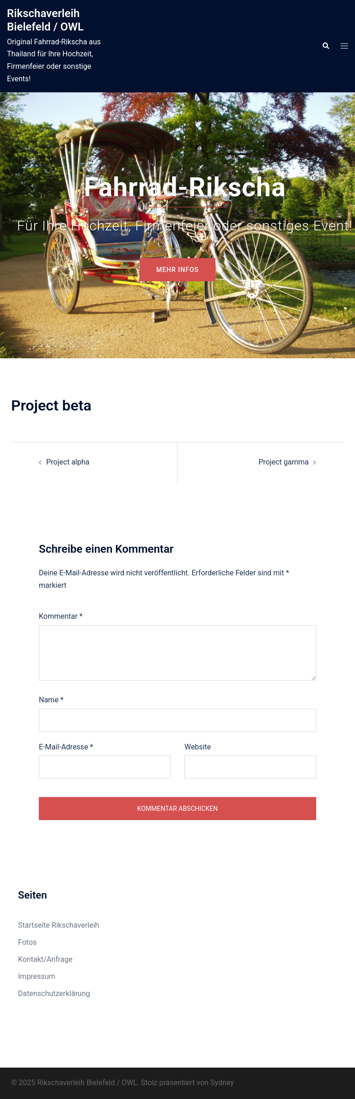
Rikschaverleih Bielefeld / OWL (45, 20)
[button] (325, 46)
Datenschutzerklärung (54, 993)
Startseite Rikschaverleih (58, 925)
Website (197, 747)
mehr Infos (177, 269)
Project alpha (67, 462)
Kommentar (61, 616)
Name (51, 699)
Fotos (27, 942)
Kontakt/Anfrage (45, 959)
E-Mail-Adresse (66, 747)
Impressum (36, 976)
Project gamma (283, 462)
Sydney (222, 1082)
